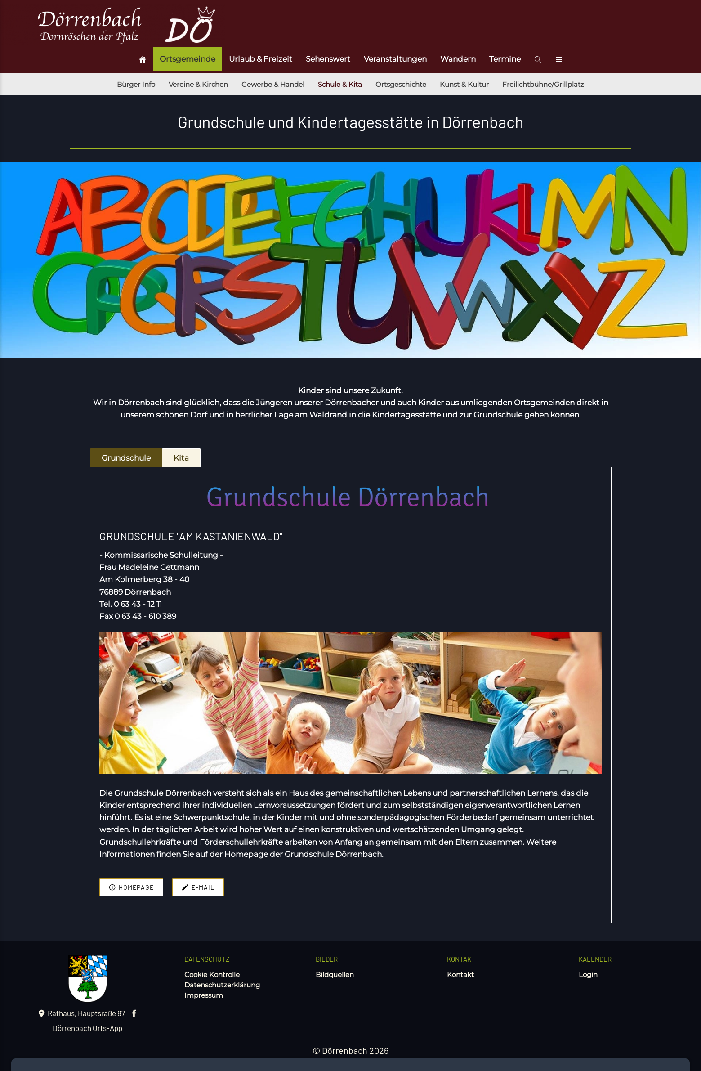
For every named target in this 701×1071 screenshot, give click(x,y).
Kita (181, 457)
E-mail (198, 887)
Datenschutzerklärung (222, 985)
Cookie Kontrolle (212, 974)
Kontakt (460, 974)
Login (588, 974)
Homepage (131, 887)
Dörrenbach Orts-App (87, 1027)
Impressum (203, 995)
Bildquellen (335, 974)
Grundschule (126, 457)
